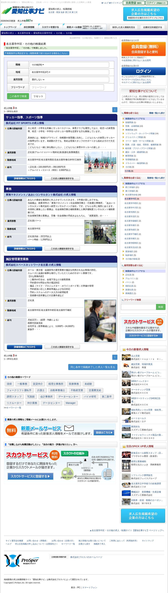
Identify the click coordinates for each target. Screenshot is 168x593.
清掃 (9, 383)
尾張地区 (129, 251)
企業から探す (84, 544)
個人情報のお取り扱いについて (92, 541)
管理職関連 (130, 159)
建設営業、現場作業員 (141, 364)
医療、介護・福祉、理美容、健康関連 (141, 145)
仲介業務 (32, 403)
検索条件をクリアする (135, 119)
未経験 (88, 383)
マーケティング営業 (140, 389)
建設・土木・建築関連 (135, 152)
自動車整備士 (57, 390)
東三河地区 (130, 191)
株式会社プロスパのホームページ (86, 557)
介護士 (41, 390)
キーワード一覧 (13, 407)
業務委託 (129, 293)
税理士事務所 (55, 383)
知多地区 (129, 255)
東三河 (74, 12)
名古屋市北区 (130, 216)
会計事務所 (46, 396)
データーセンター (68, 396)
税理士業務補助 (138, 461)
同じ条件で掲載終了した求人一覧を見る (93, 367)
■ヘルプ (105, 3)
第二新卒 (107, 396)
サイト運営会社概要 (14, 541)
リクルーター (14, 403)
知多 (63, 12)
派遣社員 (129, 290)
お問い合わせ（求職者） (37, 541)
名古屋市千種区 (131, 234)
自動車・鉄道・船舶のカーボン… (147, 500)
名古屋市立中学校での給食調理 (146, 483)
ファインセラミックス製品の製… (147, 435)
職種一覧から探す (157, 113)
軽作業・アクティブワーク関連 (139, 148)
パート (128, 282)
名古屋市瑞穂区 (131, 221)
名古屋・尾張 (54, 12)
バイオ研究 (90, 396)
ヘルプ (8, 544)
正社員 (128, 275)
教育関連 (129, 156)
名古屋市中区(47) (41, 72)
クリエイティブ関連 (134, 137)
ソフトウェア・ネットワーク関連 (140, 133)
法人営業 (135, 356)
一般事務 (22, 383)
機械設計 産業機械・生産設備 (146, 492)
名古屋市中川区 (131, 208)
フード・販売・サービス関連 (138, 141)
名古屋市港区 (130, 225)
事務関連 (129, 130)
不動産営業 (77, 390)
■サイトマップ (115, 3)
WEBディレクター (140, 381)
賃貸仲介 (38, 383)
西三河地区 (130, 187)
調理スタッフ (14, 396)
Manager (71, 403)
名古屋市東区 (130, 238)
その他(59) (38, 64)
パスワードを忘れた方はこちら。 (138, 80)
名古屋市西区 (130, 212)
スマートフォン (89, 587)
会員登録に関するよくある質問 (137, 60)
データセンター (51, 403)
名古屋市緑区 (130, 230)
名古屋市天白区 (131, 247)
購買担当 (135, 426)
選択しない (38, 79)
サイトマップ (148, 541)
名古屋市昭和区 (131, 243)
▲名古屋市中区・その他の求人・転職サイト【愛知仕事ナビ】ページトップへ (127, 530)
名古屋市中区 (130, 199)
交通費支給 (95, 390)
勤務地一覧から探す (156, 178)
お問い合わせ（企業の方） (63, 541)
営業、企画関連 (132, 126)
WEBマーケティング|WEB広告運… (146, 400)
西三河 (68, 12)
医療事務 (74, 383)
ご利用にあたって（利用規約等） (123, 541)
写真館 (31, 396)
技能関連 (129, 122)
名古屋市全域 (131, 195)
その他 (128, 167)
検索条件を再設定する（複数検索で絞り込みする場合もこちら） (36, 53)
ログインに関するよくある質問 (137, 82)
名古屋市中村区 (131, 203)
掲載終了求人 (99, 544)
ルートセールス (138, 418)
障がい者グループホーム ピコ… (146, 372)
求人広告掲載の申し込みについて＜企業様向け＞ (36, 544)
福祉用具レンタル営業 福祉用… (147, 410)
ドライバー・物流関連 (135, 163)
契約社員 (129, 286)
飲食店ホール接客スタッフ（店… (147, 453)
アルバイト (130, 278)
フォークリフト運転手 (19, 390)
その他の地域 (131, 259)
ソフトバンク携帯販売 (141, 475)
